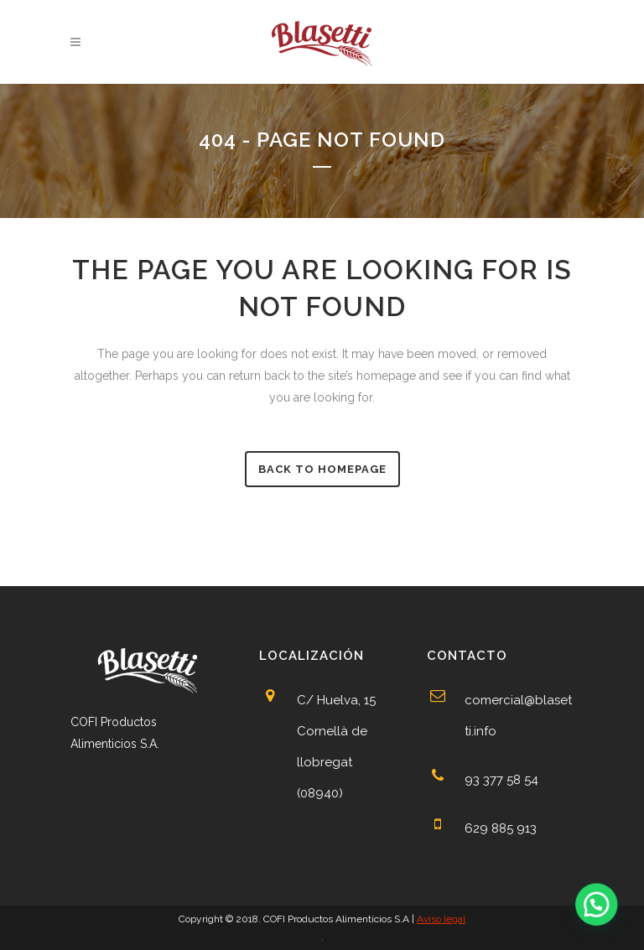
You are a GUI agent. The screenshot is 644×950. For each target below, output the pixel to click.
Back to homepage (322, 469)
